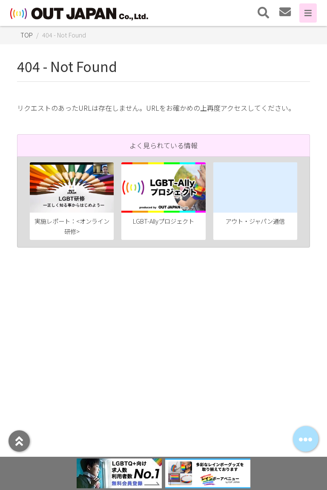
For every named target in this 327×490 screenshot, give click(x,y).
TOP (26, 34)
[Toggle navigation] (263, 13)
